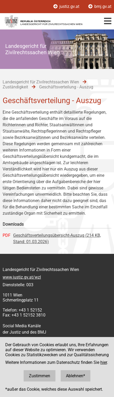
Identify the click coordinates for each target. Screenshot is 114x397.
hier (103, 362)
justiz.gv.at (66, 6)
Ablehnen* (75, 375)
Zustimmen (39, 375)
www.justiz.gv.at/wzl (22, 277)
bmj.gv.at (99, 6)
